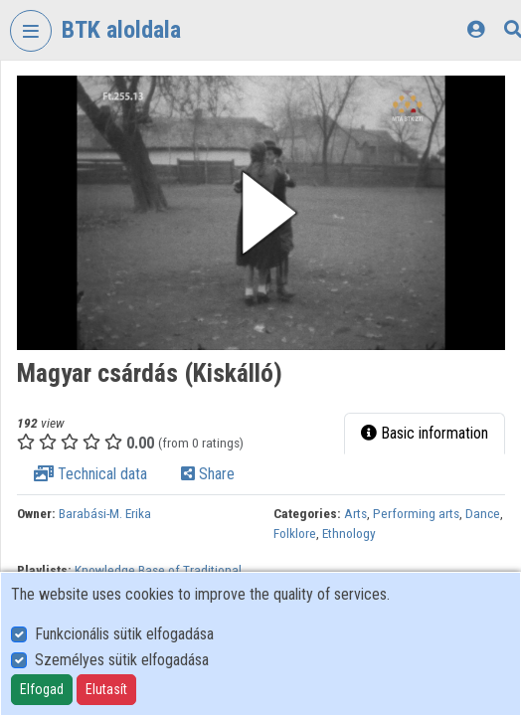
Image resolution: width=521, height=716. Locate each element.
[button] (261, 213)
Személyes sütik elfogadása (122, 659)
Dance (482, 513)
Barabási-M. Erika (105, 513)
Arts (355, 513)
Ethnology (349, 533)
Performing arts (416, 513)
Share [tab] (208, 473)
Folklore (294, 533)
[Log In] (475, 29)
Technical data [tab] (90, 473)
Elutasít (106, 689)
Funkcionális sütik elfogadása (124, 634)
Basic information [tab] (424, 433)
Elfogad (42, 689)
